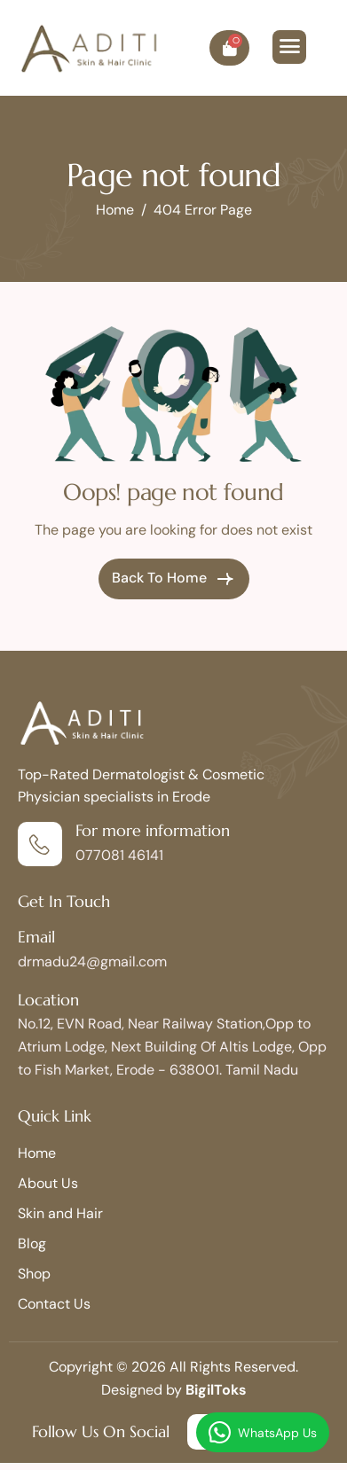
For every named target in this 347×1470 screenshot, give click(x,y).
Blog (32, 1243)
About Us (48, 1183)
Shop (34, 1273)
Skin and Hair (60, 1213)
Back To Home (174, 579)
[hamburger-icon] (289, 47)
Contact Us (54, 1303)
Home (37, 1153)
